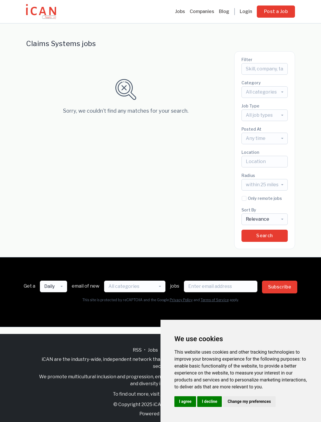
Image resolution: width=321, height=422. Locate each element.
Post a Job (276, 11)
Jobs (180, 11)
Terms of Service (215, 300)
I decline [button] (209, 401)
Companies (202, 11)
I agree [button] (185, 401)
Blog (224, 11)
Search (264, 235)
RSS (137, 350)
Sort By (248, 209)
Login (246, 11)
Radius (248, 175)
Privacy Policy (181, 300)
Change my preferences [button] (249, 401)
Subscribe (280, 287)
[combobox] (264, 92)
